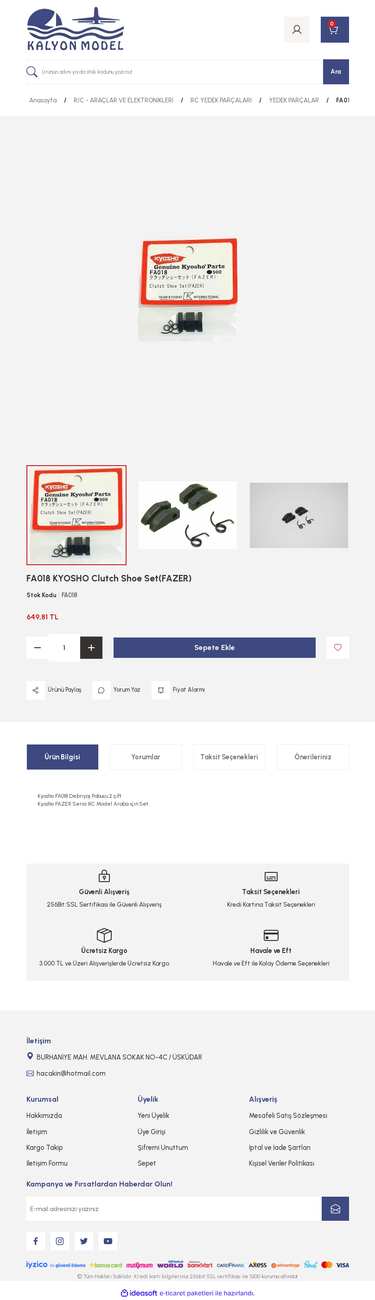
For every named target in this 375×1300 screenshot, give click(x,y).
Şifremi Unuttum (163, 1147)
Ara (336, 71)
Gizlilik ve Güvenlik (277, 1132)
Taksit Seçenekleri (229, 757)
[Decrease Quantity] (37, 648)
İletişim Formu (47, 1163)
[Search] (187, 71)
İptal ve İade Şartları (280, 1147)
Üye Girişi (151, 1132)
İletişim (36, 1132)
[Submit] (335, 1209)
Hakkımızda (44, 1115)
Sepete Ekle (214, 647)
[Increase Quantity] (91, 648)
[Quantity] (64, 648)
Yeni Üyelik (153, 1115)
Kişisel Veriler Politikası (281, 1163)
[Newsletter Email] (187, 1209)
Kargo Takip (44, 1147)
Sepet (147, 1163)
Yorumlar (145, 757)
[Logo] (75, 30)
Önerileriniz (312, 757)
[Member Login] (297, 29)
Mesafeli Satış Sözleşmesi (288, 1115)
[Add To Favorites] (338, 648)
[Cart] (335, 29)
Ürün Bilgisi (62, 757)
